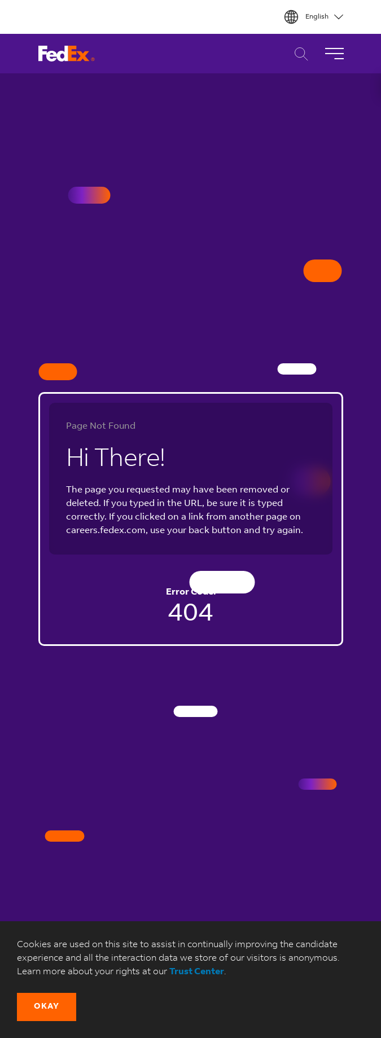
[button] (46, 1007)
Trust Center (196, 972)
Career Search (298, 54)
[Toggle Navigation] (334, 53)
